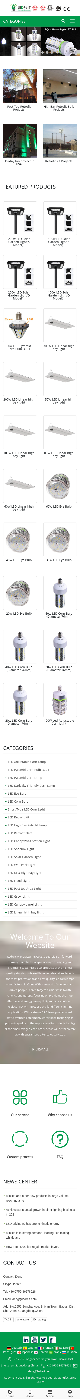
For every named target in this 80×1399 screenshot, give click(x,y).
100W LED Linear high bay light (19, 454)
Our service (20, 1115)
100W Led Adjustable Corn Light (59, 722)
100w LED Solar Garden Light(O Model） (59, 295)
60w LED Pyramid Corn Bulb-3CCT (19, 347)
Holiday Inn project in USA (19, 162)
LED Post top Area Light (24, 888)
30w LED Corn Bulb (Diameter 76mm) (59, 668)
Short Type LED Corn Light (26, 809)
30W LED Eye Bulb (59, 560)
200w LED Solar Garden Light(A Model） (19, 242)
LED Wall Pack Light (21, 865)
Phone (30, 1393)
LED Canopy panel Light (25, 904)
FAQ (60, 1157)
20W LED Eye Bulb (19, 613)
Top (70, 1393)
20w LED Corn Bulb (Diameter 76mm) (18, 722)
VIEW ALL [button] (40, 1049)
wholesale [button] (23, 1319)
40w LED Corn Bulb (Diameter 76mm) (18, 668)
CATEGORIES (14, 21)
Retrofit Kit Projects (59, 161)
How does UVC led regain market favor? (33, 1247)
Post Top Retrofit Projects (19, 108)
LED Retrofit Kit (18, 817)
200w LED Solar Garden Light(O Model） (19, 295)
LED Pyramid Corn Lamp (25, 778)
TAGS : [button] (8, 1319)
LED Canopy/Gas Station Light (29, 841)
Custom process (20, 1157)
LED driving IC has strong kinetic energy (32, 1223)
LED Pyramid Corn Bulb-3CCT (28, 770)
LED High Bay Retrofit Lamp (27, 825)
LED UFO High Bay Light (24, 873)
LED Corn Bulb (18, 801)
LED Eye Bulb (17, 793)
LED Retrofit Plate (20, 833)
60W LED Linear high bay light (19, 507)
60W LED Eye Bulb (59, 506)
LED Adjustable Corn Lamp (27, 762)
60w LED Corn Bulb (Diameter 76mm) (59, 614)
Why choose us (60, 1115)
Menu (50, 1393)
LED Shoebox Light (21, 849)
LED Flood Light (19, 881)
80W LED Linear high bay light (59, 454)
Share (10, 1393)
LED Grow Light (18, 896)
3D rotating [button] (39, 1319)
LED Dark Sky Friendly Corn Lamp (31, 786)
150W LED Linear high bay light (58, 400)
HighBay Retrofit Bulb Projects (59, 108)
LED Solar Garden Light (24, 857)
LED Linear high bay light (26, 912)
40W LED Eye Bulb (19, 560)
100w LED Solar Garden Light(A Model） (59, 242)
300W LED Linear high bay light (58, 347)
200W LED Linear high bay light (19, 400)
